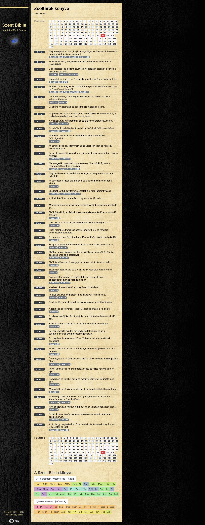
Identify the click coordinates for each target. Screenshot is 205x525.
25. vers (39, 253)
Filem (56, 512)
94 (55, 36)
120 (109, 38)
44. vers (39, 415)
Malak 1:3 (63, 102)
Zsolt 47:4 (63, 57)
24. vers (39, 245)
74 (117, 30)
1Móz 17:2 (54, 124)
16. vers (39, 181)
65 (82, 30)
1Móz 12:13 (54, 159)
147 (104, 44)
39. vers (39, 369)
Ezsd (53, 489)
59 (59, 30)
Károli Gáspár (19, 30)
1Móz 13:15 (54, 141)
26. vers (39, 263)
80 (70, 33)
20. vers (39, 213)
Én (96, 489)
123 (56, 41)
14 (92, 21)
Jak (69, 512)
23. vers (39, 238)
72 (109, 30)
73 (113, 30)
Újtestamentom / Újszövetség (51, 501)
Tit (50, 512)
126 (70, 41)
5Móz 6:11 (64, 420)
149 (114, 44)
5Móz (67, 484)
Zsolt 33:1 (53, 75)
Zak (110, 494)
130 (90, 41)
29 (82, 24)
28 (78, 24)
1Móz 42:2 (54, 186)
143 (85, 44)
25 (66, 24)
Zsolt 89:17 (73, 75)
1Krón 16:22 (74, 169)
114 (80, 38)
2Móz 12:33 (65, 364)
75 (51, 33)
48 (86, 27)
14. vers (39, 164)
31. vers (39, 303)
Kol (94, 507)
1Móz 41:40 (54, 225)
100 (78, 36)
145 (95, 44)
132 (99, 41)
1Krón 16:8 (73, 57)
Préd (91, 489)
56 (117, 27)
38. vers (39, 359)
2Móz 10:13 (54, 327)
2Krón (45, 489)
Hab (93, 494)
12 (85, 21)
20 (116, 21)
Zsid (63, 512)
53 (105, 27)
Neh (59, 489)
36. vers (39, 339)
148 (109, 44)
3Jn (97, 512)
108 (51, 38)
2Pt (80, 512)
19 (112, 21)
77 (59, 33)
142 (80, 44)
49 (90, 27)
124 (60, 41)
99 (74, 36)
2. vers (39, 62)
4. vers (39, 80)
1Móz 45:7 (76, 194)
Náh (87, 494)
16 (100, 21)
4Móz (60, 484)
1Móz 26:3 (64, 124)
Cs (56, 507)
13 (89, 21)
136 (51, 44)
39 (51, 27)
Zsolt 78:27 (84, 92)
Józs (74, 484)
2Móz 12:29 (54, 344)
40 (55, 27)
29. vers (39, 288)
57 (51, 30)
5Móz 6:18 (64, 430)
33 (97, 24)
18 (108, 21)
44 (70, 27)
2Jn (91, 512)
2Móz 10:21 (54, 283)
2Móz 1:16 (64, 258)
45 (74, 27)
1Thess (101, 507)
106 (107, 36)
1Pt (74, 512)
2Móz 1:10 (63, 248)
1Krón (38, 489)
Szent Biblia (14, 25)
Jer (107, 489)
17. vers (39, 191)
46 (78, 27)
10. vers (39, 129)
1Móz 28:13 (54, 131)
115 (85, 38)
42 (62, 27)
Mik (81, 494)
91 (113, 33)
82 (78, 33)
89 (105, 33)
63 (74, 30)
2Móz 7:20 (54, 290)
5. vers (39, 87)
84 (86, 33)
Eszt (65, 489)
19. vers (39, 206)
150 (51, 47)
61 (66, 30)
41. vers (39, 390)
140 (70, 44)
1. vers (39, 52)
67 (90, 30)
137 (56, 44)
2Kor (74, 507)
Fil (90, 507)
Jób (71, 489)
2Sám (100, 484)
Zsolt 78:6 (63, 92)
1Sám (93, 484)
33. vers (39, 317)
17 (104, 21)
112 (70, 38)
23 (59, 24)
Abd (69, 494)
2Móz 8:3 (53, 298)
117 (95, 38)
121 (114, 38)
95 (59, 36)
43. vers (39, 407)
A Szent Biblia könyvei (53, 472)
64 (78, 30)
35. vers (39, 332)
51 (97, 27)
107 (112, 36)
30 (86, 24)
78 (62, 33)
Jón (75, 494)
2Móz (45, 484)
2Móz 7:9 (53, 273)
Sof (98, 494)
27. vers (39, 270)
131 (95, 41)
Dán (44, 494)
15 (96, 21)
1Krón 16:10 (84, 57)
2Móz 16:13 (54, 385)
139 (65, 44)
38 (117, 24)
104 (97, 36)
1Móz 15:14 (54, 402)
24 (62, 24)
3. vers (39, 69)
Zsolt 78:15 (54, 392)
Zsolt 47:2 (53, 57)
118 (99, 38)
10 (77, 21)
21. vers (39, 223)
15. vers (39, 174)
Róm (61, 507)
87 (97, 33)
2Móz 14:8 (54, 410)
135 (114, 41)
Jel (108, 512)
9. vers (39, 121)
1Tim (37, 512)
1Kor (68, 507)
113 (75, 38)
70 (101, 30)
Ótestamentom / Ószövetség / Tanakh (55, 478)
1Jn (86, 512)
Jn (51, 507)
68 (94, 30)
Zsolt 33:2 (63, 75)
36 (109, 24)
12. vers (39, 146)
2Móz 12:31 (54, 364)
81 (74, 33)
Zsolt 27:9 (63, 82)
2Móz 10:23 (65, 283)
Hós (50, 494)
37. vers (39, 349)
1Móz (37, 484)
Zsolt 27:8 (53, 82)
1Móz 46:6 (54, 240)
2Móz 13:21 (54, 375)
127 (75, 41)
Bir (80, 484)
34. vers (39, 324)
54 (109, 27)
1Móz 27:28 (54, 194)
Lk (46, 507)
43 (66, 27)
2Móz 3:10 (54, 265)
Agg (104, 494)
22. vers (39, 230)
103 (93, 36)
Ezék (37, 494)
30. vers (39, 295)
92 (117, 33)
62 (70, 30)
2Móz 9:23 (54, 312)
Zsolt (77, 489)
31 (90, 24)
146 (99, 44)
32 (94, 24)
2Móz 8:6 (62, 298)
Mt (36, 507)
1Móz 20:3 (54, 169)
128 (80, 41)
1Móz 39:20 (65, 194)
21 (51, 24)
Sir (112, 489)
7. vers (39, 107)
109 (56, 38)
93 (51, 36)
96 (62, 36)
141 (75, 44)
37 (113, 24)
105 (102, 36)
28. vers (39, 278)
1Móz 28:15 (65, 131)
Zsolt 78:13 (73, 92)
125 (65, 41)
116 (90, 38)
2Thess (110, 507)
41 (59, 27)
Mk (41, 507)
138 (60, 44)
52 (101, 27)
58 (55, 30)
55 (113, 27)
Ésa (101, 489)
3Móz (52, 484)
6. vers (39, 97)
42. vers (39, 397)
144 (90, 44)
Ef (85, 507)
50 (94, 27)
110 (60, 38)
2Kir (113, 484)
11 (81, 21)
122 (51, 41)
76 (55, 33)
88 (101, 33)
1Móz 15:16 (65, 402)
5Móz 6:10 (54, 420)
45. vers (39, 425)
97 (66, 36)
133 (104, 41)
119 (104, 38)
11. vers (39, 136)
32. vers (39, 309)
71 (105, 30)
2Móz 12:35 (54, 354)
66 (86, 30)
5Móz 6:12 (54, 430)
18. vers (39, 199)
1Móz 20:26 (65, 159)
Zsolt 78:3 (53, 92)
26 (70, 24)
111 (65, 38)
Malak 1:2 (53, 102)
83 (82, 33)
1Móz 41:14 (54, 218)
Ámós (62, 494)
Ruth (86, 484)
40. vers (39, 380)
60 (62, 30)
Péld (84, 489)
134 (109, 41)
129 (85, 41)
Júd (103, 512)
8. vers (39, 114)
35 (105, 24)
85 (90, 33)
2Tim (44, 512)
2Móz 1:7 (53, 248)
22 (55, 24)
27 (74, 24)
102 (88, 36)
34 (101, 24)
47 (82, 27)
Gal (80, 507)
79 (66, 33)
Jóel (56, 494)
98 (70, 36)
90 (109, 33)
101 (83, 36)
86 (94, 33)
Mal (116, 494)
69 (97, 30)
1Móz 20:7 (64, 169)
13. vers (39, 154)
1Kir (107, 484)
